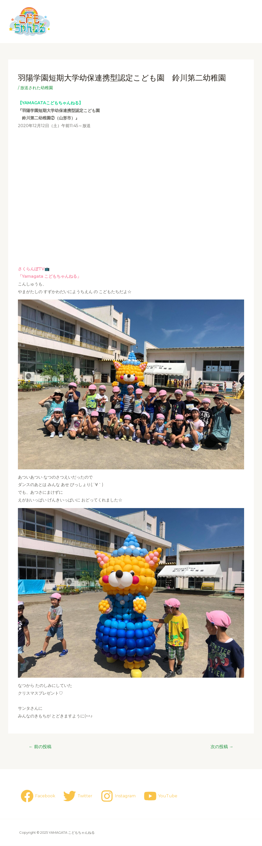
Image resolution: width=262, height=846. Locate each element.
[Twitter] (78, 796)
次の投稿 (221, 746)
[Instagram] (119, 796)
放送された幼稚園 (36, 87)
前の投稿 (40, 746)
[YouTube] (161, 796)
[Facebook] (38, 796)
